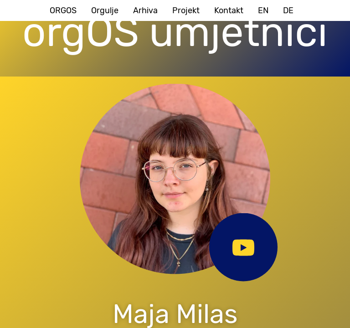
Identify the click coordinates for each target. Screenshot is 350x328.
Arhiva (145, 10)
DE (288, 10)
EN (263, 10)
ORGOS (63, 10)
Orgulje (104, 10)
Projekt (186, 10)
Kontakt (228, 10)
